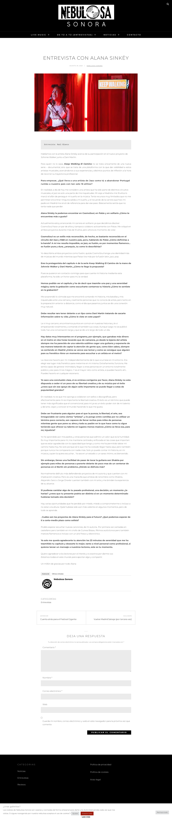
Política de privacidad (100, 764)
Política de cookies (99, 772)
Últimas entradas (58, 574)
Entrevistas (46, 602)
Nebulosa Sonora (95, 66)
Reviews (21, 784)
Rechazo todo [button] (162, 812)
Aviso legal (95, 779)
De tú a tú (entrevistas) (75, 35)
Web (45, 704)
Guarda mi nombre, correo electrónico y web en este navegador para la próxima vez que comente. (86, 723)
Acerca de (45, 574)
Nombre (47, 677)
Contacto (134, 35)
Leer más (86, 817)
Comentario (49, 647)
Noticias (110, 35)
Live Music (38, 35)
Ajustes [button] (75, 813)
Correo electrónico (52, 691)
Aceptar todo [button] (87, 813)
